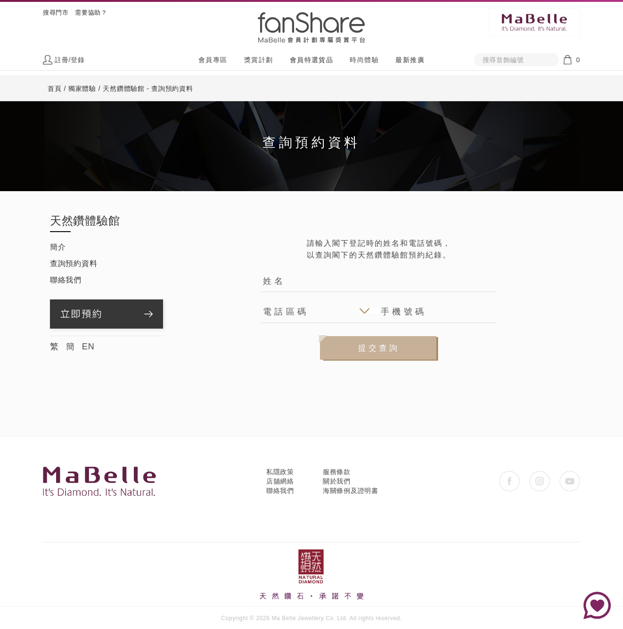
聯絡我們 (66, 280)
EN (88, 346)
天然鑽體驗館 (85, 220)
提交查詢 (379, 348)
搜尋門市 (56, 12)
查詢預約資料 (73, 263)
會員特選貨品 (311, 60)
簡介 (58, 247)
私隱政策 (280, 472)
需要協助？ (91, 12)
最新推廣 (410, 60)
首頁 (54, 88)
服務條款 (337, 472)
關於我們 (337, 481)
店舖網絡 (280, 481)
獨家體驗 (82, 88)
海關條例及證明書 (350, 490)
